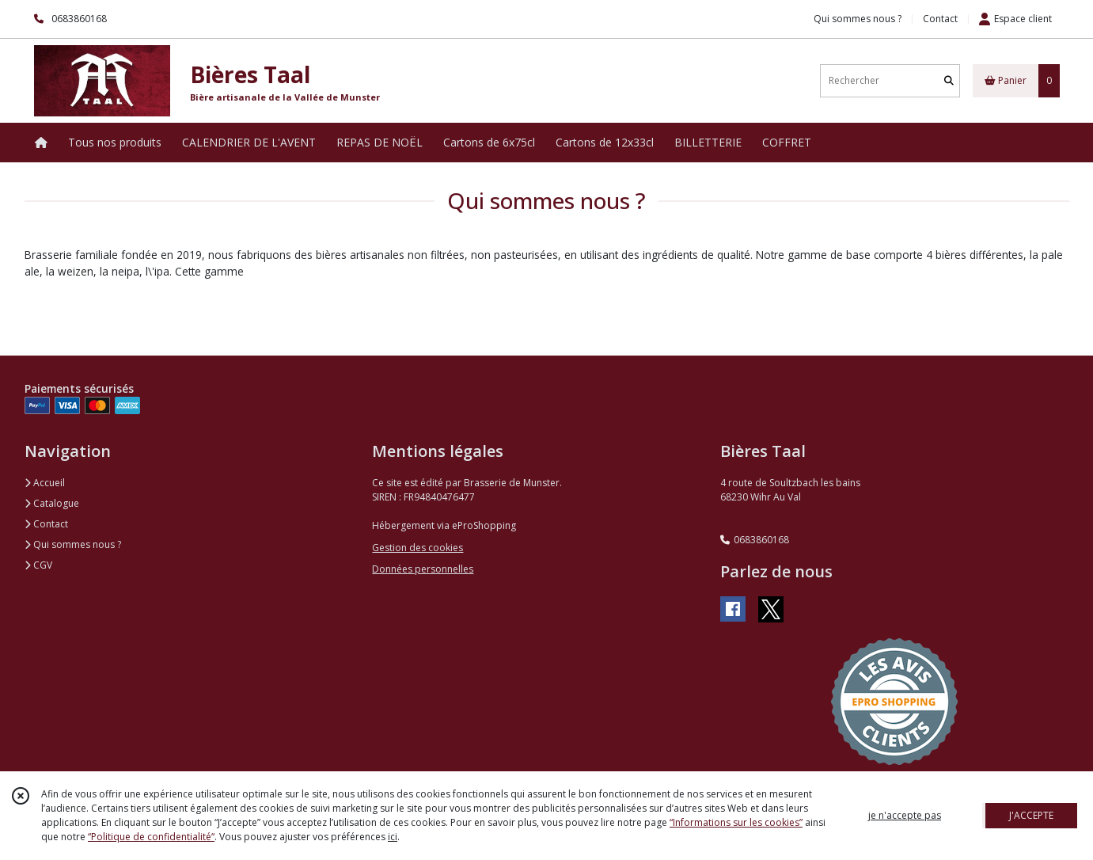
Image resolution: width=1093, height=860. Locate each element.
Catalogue (52, 503)
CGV (38, 565)
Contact (940, 18)
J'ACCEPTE (1031, 815)
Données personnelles (422, 569)
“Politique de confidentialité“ (151, 836)
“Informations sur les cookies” (736, 822)
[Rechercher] (949, 80)
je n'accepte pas (904, 815)
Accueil (45, 482)
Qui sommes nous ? (73, 544)
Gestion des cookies (417, 547)
